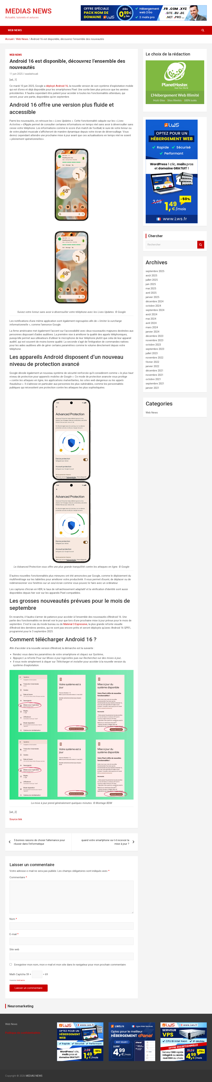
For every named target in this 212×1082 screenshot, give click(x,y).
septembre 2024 (155, 310)
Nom (13, 919)
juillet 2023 (152, 353)
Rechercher (200, 245)
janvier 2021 (152, 387)
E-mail (14, 934)
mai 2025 (151, 288)
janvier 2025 (152, 297)
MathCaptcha (21, 980)
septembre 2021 (155, 383)
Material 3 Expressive (75, 624)
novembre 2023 (154, 340)
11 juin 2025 (16, 73)
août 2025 (151, 275)
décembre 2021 (154, 370)
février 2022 (152, 361)
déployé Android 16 (57, 85)
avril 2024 (151, 323)
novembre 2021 (154, 374)
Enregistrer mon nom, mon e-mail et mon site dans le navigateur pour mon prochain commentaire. (70, 964)
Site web (14, 949)
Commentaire (18, 877)
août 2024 (151, 314)
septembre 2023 (155, 349)
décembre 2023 (154, 336)
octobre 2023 (153, 344)
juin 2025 (151, 284)
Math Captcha (17, 974)
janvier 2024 (152, 331)
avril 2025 (151, 292)
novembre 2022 (154, 357)
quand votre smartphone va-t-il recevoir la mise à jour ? (105, 842)
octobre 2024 (153, 305)
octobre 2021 (153, 379)
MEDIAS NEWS (28, 11)
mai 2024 (151, 318)
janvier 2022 (152, 366)
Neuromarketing (20, 1006)
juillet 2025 (152, 279)
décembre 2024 (154, 301)
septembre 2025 (155, 271)
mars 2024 (152, 327)
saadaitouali (31, 73)
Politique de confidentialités (22, 1032)
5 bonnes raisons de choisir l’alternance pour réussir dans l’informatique (39, 842)
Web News (15, 30)
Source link (16, 819)
